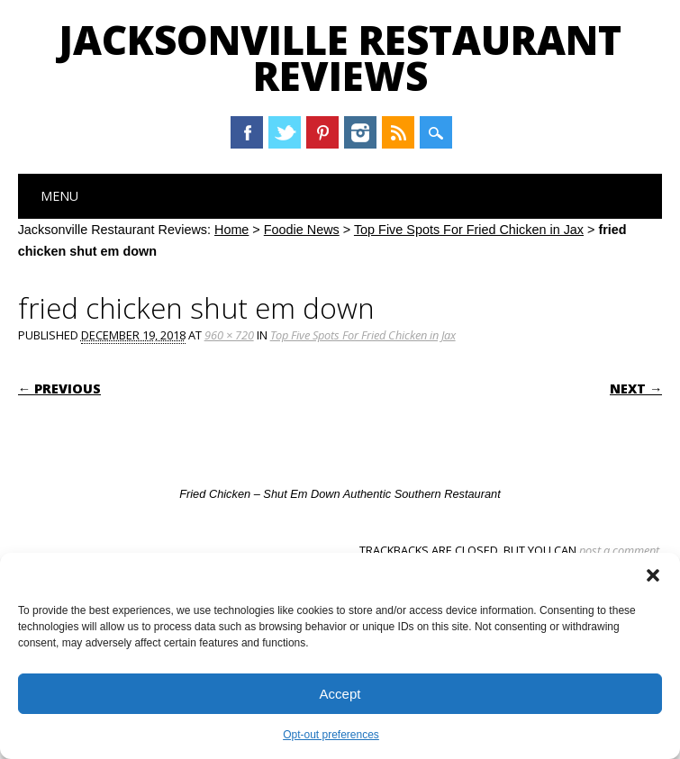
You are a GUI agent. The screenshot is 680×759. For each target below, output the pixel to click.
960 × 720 (229, 335)
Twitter (284, 132)
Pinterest (322, 132)
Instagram (360, 132)
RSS (398, 132)
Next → (636, 388)
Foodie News (302, 229)
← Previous (59, 388)
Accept (340, 693)
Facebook (247, 132)
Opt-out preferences (331, 734)
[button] (653, 575)
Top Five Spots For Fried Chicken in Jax (469, 229)
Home (231, 229)
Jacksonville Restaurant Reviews (340, 58)
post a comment (619, 550)
